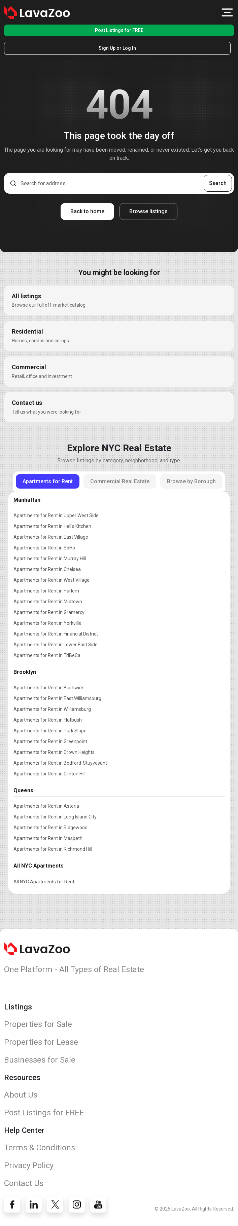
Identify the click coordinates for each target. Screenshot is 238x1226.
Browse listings (148, 211)
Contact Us (23, 1183)
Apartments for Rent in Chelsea (47, 569)
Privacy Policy (29, 1165)
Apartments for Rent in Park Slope (50, 730)
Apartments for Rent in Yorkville (47, 623)
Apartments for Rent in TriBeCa (46, 655)
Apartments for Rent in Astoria (46, 806)
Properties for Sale (38, 1024)
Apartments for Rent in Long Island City (55, 816)
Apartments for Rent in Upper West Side (56, 515)
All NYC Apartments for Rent (43, 881)
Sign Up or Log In (117, 48)
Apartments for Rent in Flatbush (47, 720)
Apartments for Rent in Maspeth (47, 838)
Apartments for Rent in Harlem (46, 590)
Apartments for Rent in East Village (50, 537)
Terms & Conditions (39, 1147)
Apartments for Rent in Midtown (47, 601)
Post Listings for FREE (119, 30)
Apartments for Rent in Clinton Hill (49, 773)
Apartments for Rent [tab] (48, 481)
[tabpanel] (119, 689)
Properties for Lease (41, 1042)
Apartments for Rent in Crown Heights (54, 752)
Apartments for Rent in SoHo (44, 547)
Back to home (87, 211)
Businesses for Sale (39, 1060)
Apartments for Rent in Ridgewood (50, 827)
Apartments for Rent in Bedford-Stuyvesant (60, 763)
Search (218, 183)
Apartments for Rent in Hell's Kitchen (52, 526)
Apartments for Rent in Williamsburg (52, 709)
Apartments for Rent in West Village (51, 580)
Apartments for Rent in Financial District (55, 634)
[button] (227, 12)
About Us (20, 1095)
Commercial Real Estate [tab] (119, 481)
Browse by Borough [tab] (191, 481)
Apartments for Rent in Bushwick (48, 687)
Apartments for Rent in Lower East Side (55, 644)
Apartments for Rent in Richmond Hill (52, 849)
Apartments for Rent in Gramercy (48, 612)
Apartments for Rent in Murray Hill (49, 558)
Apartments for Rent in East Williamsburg (57, 698)
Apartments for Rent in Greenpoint (50, 741)
